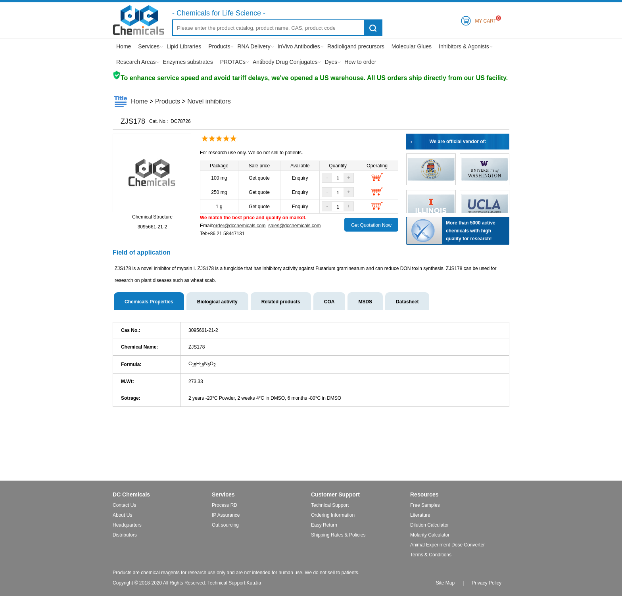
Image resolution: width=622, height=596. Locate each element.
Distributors (125, 535)
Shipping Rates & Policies (338, 535)
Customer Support (335, 494)
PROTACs (233, 62)
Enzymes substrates (188, 62)
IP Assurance (226, 515)
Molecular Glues (412, 46)
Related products (280, 302)
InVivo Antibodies (299, 46)
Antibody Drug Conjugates (285, 62)
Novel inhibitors (208, 101)
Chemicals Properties (149, 302)
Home (123, 46)
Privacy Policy (486, 583)
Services (148, 46)
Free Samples (425, 505)
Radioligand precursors (355, 46)
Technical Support (330, 505)
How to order (360, 62)
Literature (420, 515)
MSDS (365, 302)
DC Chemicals (131, 494)
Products (219, 46)
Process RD (224, 505)
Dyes (330, 62)
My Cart (485, 19)
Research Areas (136, 62)
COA (329, 302)
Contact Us (124, 505)
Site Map (445, 583)
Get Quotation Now (371, 225)
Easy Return (324, 525)
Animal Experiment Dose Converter (447, 545)
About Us (122, 515)
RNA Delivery (253, 46)
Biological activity (217, 302)
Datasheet (407, 302)
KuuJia (254, 583)
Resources (424, 494)
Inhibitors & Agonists (464, 46)
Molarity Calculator (429, 535)
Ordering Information (333, 515)
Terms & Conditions (430, 555)
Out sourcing (225, 525)
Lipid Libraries (184, 46)
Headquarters (127, 525)
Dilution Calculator (429, 525)
